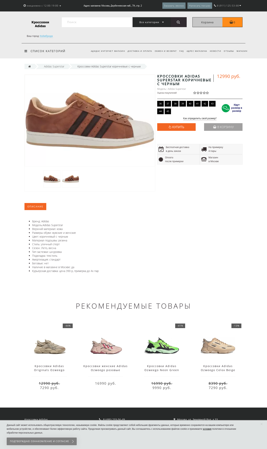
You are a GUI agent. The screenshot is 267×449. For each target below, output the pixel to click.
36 (160, 103)
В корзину (223, 127)
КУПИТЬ (178, 127)
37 (168, 103)
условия (207, 429)
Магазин (242, 51)
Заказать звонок (174, 5)
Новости (214, 51)
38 (175, 103)
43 (212, 103)
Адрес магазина (195, 51)
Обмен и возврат (163, 51)
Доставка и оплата (136, 51)
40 (190, 103)
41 (197, 103)
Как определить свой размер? (200, 118)
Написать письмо (200, 5)
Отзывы (228, 51)
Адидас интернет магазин (104, 51)
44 (160, 111)
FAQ (179, 51)
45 (168, 111)
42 (205, 103)
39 (182, 103)
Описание (35, 206)
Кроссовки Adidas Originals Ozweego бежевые (49, 370)
